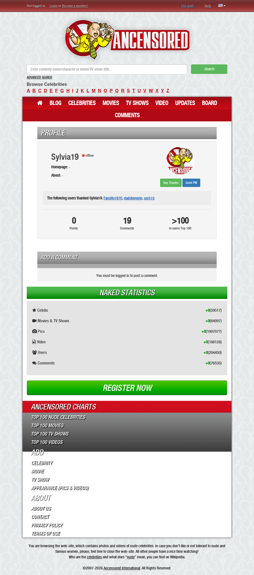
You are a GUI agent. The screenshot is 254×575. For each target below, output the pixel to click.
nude (131, 557)
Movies (110, 103)
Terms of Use (45, 533)
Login (54, 6)
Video (161, 103)
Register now (127, 388)
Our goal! (187, 6)
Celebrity (41, 463)
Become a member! (75, 6)
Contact (39, 517)
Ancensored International (122, 568)
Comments (127, 115)
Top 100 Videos (46, 442)
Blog (55, 103)
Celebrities (82, 103)
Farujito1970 (113, 198)
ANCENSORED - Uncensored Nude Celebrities (127, 39)
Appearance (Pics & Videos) (59, 488)
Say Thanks (171, 183)
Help (208, 6)
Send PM (191, 183)
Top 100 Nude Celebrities (58, 417)
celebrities (94, 557)
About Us (40, 508)
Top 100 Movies (47, 425)
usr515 (149, 198)
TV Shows (137, 103)
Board (209, 103)
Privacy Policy (46, 525)
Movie (37, 471)
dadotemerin (133, 198)
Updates (185, 103)
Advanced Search (39, 77)
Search (209, 69)
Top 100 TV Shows (49, 434)
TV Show (39, 479)
